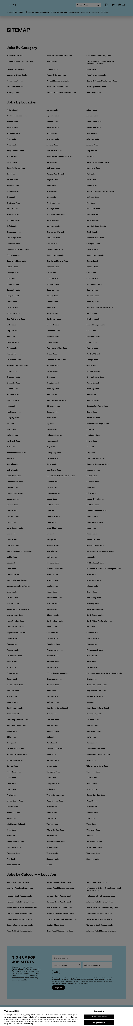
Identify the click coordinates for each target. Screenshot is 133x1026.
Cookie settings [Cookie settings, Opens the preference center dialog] (99, 1014)
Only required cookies (99, 1020)
